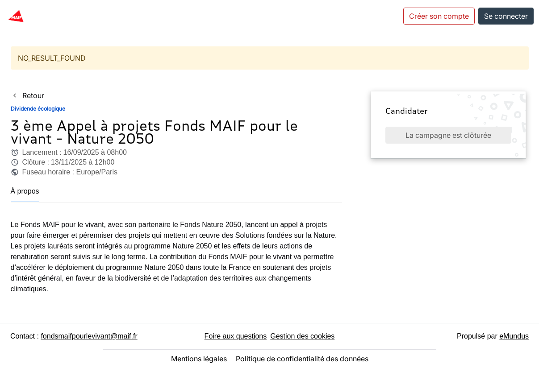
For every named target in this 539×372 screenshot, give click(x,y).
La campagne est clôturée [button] (448, 135)
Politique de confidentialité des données (302, 358)
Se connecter (506, 16)
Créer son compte (439, 16)
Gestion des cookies (302, 336)
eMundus (514, 336)
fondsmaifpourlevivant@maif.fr (89, 336)
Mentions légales (199, 358)
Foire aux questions (236, 336)
